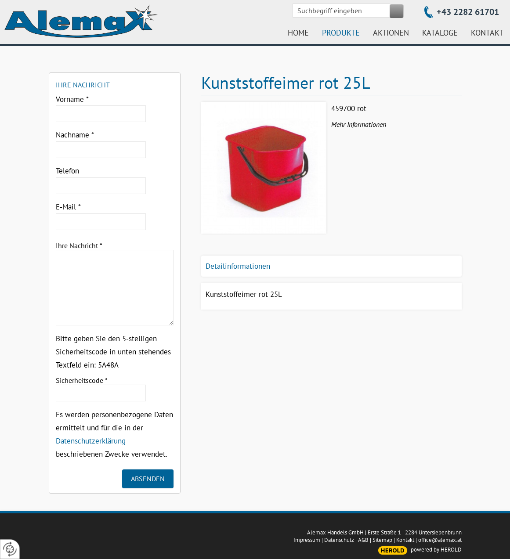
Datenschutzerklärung (91, 441)
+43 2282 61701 (468, 12)
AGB (363, 540)
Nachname (75, 135)
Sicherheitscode (82, 380)
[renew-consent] (10, 549)
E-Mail (68, 207)
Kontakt (405, 540)
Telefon (67, 171)
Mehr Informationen (358, 124)
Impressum (306, 540)
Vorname (72, 99)
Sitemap (382, 540)
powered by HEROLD (436, 549)
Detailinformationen (238, 266)
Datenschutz (339, 540)
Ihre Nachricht (79, 245)
